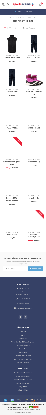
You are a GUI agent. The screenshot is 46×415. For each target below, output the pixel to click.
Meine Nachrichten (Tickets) (23, 380)
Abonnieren (35, 269)
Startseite (12, 17)
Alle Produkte (23, 390)
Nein (35, 407)
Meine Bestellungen (23, 376)
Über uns (23, 332)
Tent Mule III (12, 234)
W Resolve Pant (34, 58)
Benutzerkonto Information (23, 373)
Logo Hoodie (34, 198)
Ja (31, 407)
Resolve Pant (12, 91)
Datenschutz (23, 349)
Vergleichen (23, 387)
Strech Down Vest (12, 58)
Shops (23, 335)
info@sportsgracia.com (24, 308)
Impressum (23, 338)
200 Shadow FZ (34, 128)
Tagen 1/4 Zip (12, 128)
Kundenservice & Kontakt (23, 359)
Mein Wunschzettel (23, 383)
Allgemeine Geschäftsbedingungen (23, 342)
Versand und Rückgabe (23, 356)
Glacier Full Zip (34, 161)
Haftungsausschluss (23, 345)
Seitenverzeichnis (23, 363)
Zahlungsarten (23, 352)
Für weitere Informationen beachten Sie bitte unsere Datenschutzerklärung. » (23, 411)
